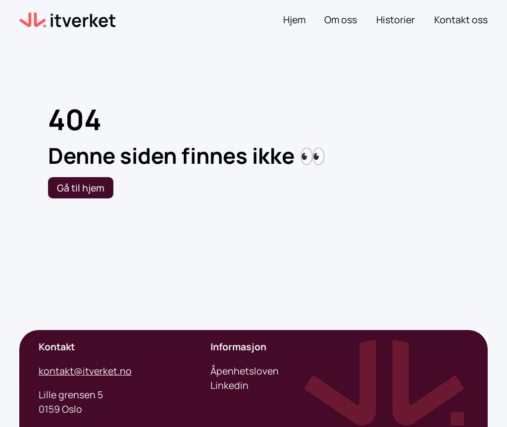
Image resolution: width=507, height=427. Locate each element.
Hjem (294, 19)
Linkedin (229, 385)
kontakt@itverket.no (85, 371)
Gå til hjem (80, 187)
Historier (395, 19)
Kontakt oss (461, 19)
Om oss (340, 19)
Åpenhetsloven (244, 371)
